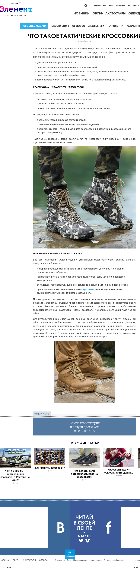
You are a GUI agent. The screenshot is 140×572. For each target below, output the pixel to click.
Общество (78, 25)
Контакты (120, 6)
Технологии (115, 25)
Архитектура (96, 25)
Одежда (43, 560)
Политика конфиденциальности (87, 560)
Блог (111, 6)
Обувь (16, 560)
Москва (16, 3)
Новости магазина (34, 25)
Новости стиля (59, 25)
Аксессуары (29, 560)
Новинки (4, 560)
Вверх (70, 554)
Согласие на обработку (114, 560)
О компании (100, 6)
